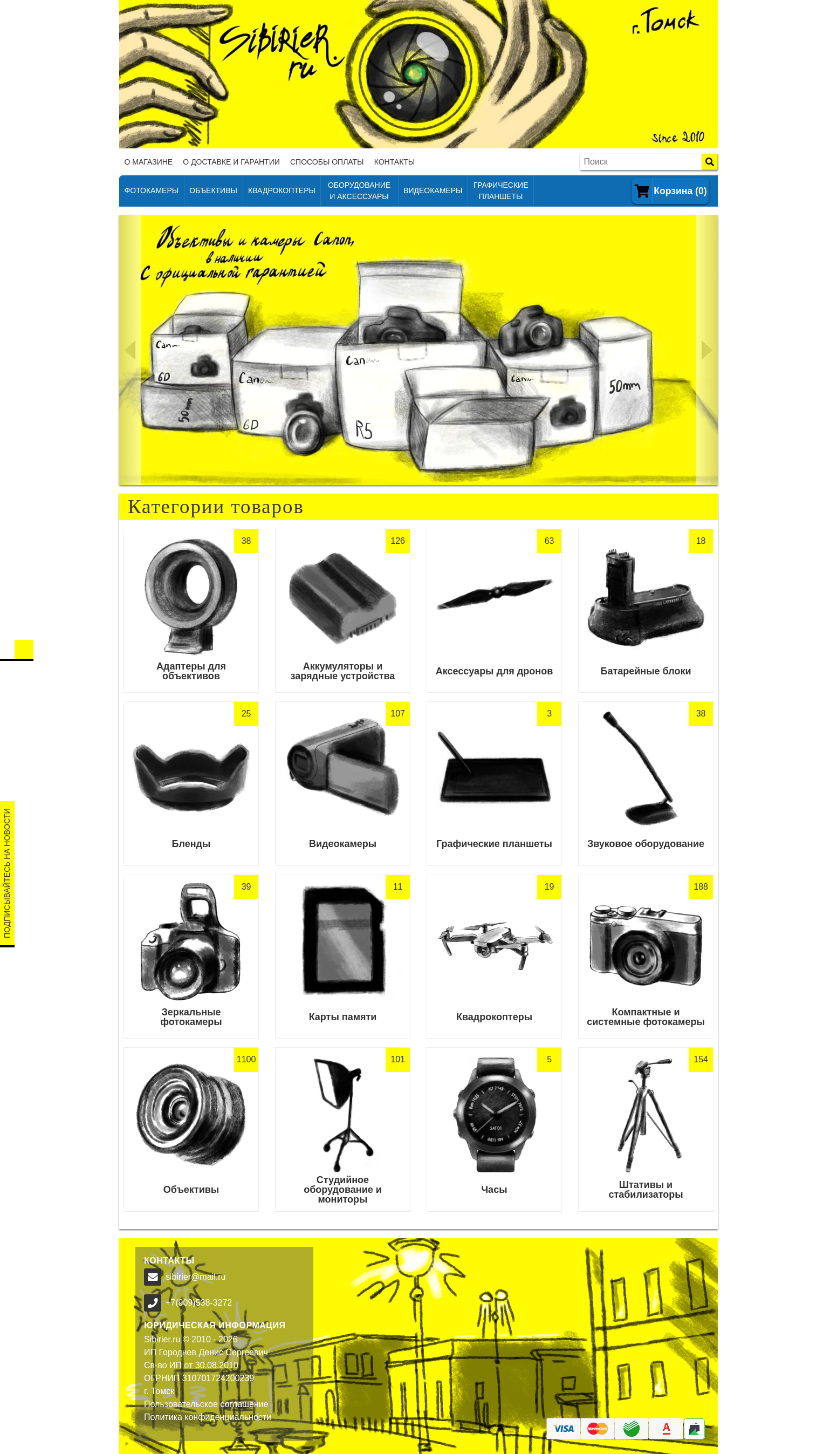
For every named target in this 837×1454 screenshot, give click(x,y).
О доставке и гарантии (231, 162)
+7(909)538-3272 (199, 1302)
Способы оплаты (327, 162)
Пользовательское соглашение (206, 1404)
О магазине (149, 162)
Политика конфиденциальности (207, 1417)
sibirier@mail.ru (195, 1276)
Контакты (394, 162)
